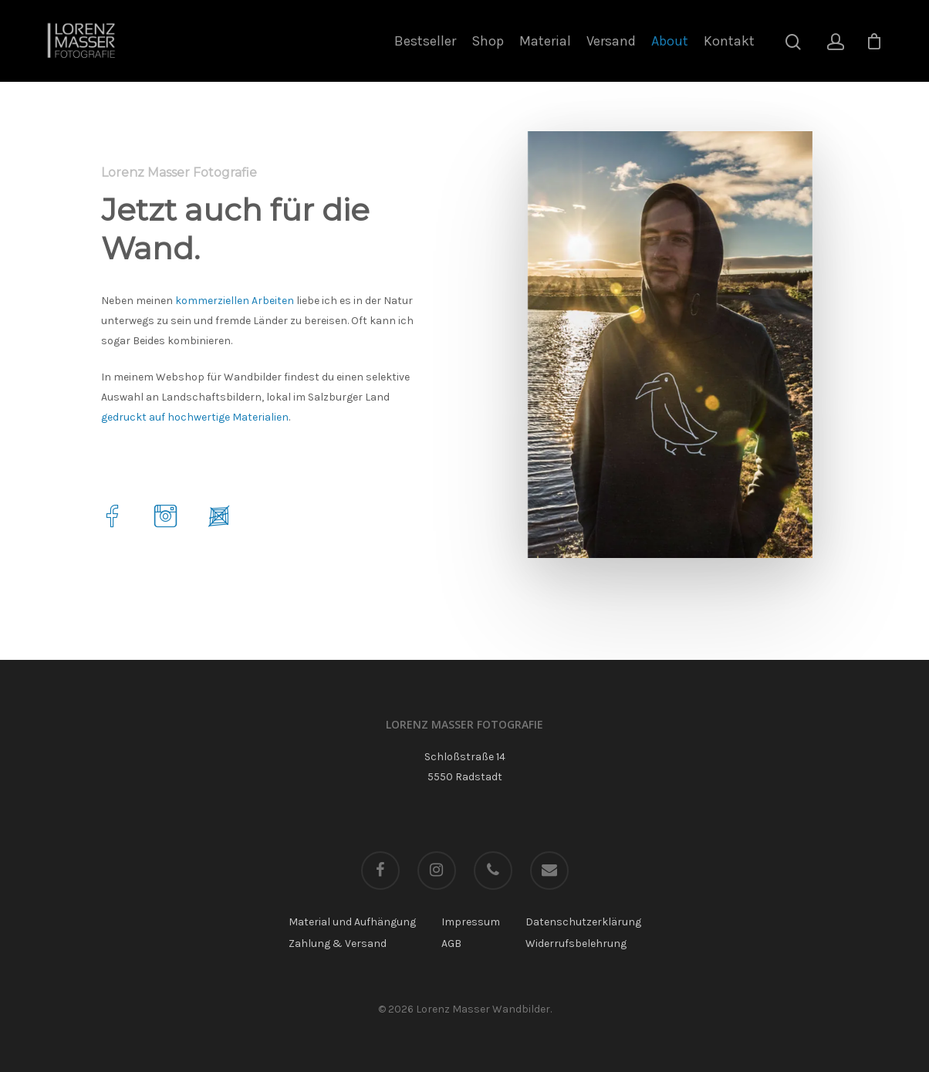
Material (545, 41)
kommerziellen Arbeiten (234, 300)
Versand (611, 41)
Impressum (470, 921)
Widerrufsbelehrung (576, 943)
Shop (487, 41)
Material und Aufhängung (352, 921)
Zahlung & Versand (338, 943)
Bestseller (425, 41)
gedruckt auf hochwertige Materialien (195, 417)
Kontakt (729, 41)
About (669, 41)
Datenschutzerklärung (583, 921)
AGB (451, 943)
